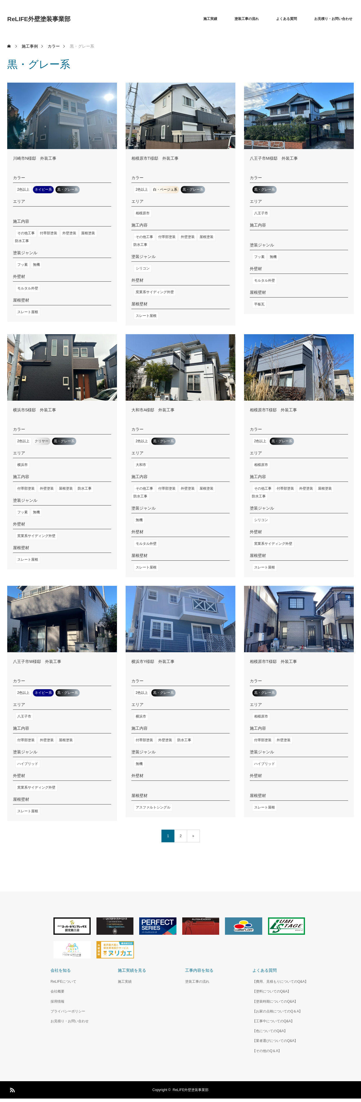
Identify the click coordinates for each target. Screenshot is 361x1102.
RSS (11, 1089)
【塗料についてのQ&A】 (271, 991)
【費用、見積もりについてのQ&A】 (280, 982)
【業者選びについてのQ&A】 (275, 1041)
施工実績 (210, 19)
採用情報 (57, 1001)
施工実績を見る (132, 970)
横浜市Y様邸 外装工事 (152, 661)
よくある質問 (286, 19)
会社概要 (57, 991)
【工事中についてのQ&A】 (273, 1021)
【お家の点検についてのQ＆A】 (277, 1011)
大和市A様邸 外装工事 (152, 410)
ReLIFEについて (63, 982)
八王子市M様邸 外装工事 (274, 158)
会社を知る (61, 970)
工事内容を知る (199, 970)
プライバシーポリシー (68, 1011)
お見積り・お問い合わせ (333, 19)
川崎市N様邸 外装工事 (34, 158)
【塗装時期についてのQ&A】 (275, 1001)
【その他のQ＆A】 (267, 1051)
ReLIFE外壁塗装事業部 (38, 19)
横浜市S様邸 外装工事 (34, 410)
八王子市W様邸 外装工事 (37, 661)
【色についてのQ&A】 (269, 1031)
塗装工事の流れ (247, 19)
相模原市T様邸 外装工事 (154, 158)
